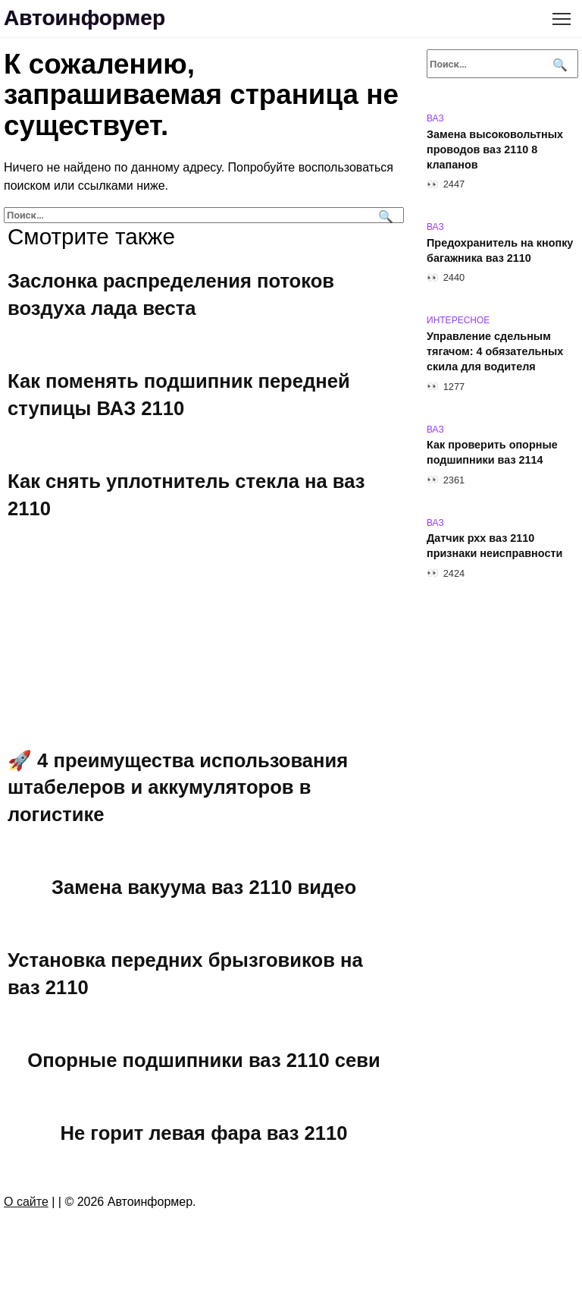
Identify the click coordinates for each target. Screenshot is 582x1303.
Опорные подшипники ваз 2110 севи (203, 1060)
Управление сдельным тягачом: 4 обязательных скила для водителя (495, 351)
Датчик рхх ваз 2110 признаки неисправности (494, 546)
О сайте (26, 1201)
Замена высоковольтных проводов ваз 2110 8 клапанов (495, 149)
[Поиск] (384, 215)
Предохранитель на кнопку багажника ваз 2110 (500, 250)
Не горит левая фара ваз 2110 (204, 1133)
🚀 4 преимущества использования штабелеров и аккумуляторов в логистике (178, 787)
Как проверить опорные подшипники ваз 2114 (492, 453)
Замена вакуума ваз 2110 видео (204, 887)
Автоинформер (84, 18)
